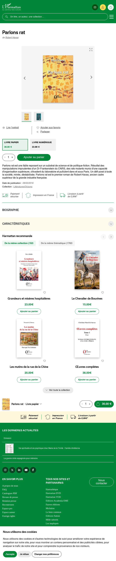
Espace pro (7, 508)
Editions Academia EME (57, 501)
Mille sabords (52, 519)
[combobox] (35, 404)
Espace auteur (8, 512)
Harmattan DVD (53, 493)
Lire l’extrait (10, 128)
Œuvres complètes (87, 367)
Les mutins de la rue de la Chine (29, 367)
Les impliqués (52, 523)
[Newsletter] (95, 7)
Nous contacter (101, 482)
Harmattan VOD (53, 497)
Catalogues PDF (9, 493)
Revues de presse (10, 497)
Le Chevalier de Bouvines (87, 298)
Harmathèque (52, 489)
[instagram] (5, 470)
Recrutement (8, 504)
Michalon (50, 508)
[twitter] (12, 470)
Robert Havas (11, 38)
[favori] (44, 293)
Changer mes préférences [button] (46, 554)
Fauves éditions (53, 504)
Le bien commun (53, 512)
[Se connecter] (103, 7)
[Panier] (111, 7)
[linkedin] (19, 470)
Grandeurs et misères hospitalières (29, 298)
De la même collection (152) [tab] (19, 243)
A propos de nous (10, 486)
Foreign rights (8, 516)
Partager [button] (43, 132)
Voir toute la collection (59, 390)
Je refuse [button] (24, 554)
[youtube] (26, 470)
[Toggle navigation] (111, 17)
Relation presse (9, 501)
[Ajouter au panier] (29, 311)
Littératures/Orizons (22, 187)
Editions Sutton (53, 516)
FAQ (4, 489)
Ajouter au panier (34, 157)
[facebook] (33, 470)
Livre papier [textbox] (32, 404)
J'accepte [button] (9, 554)
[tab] (15, 145)
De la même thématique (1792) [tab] (56, 243)
